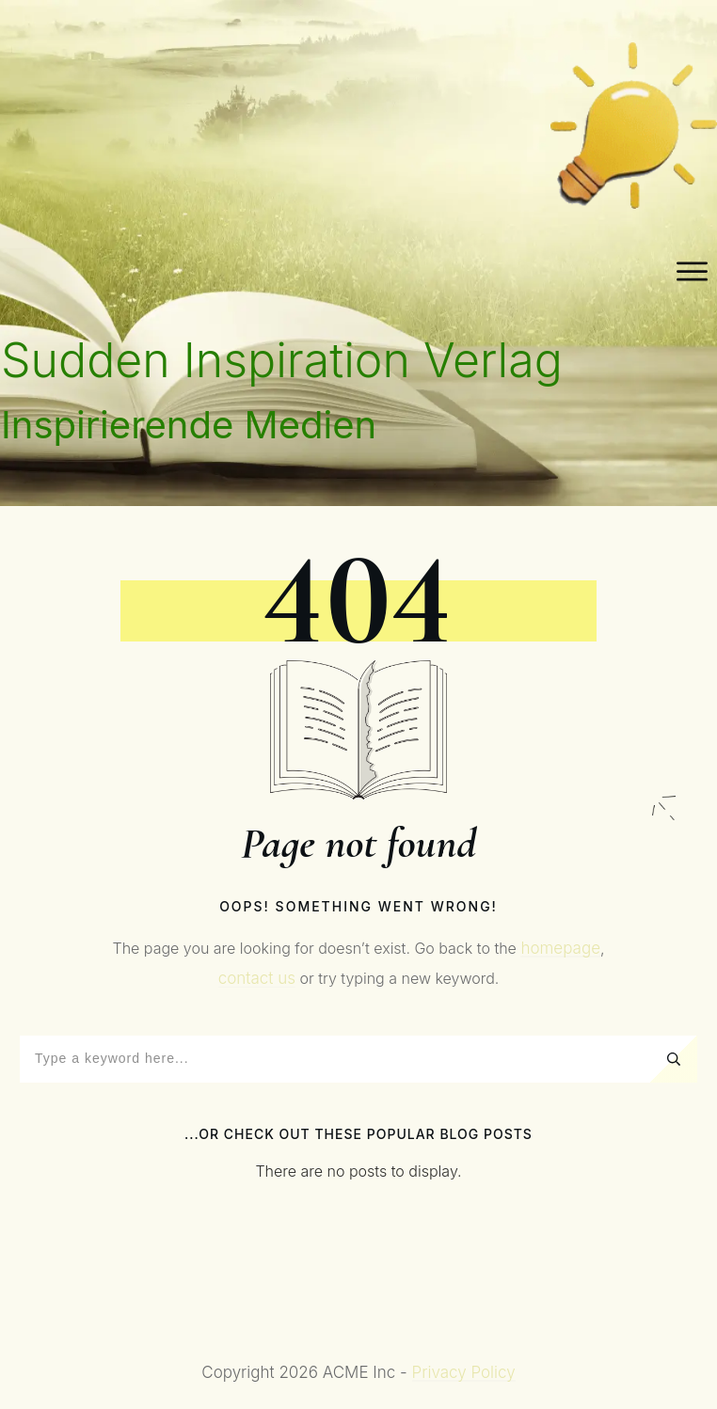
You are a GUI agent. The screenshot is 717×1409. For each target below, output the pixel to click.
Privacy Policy (464, 1372)
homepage (560, 948)
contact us (256, 978)
